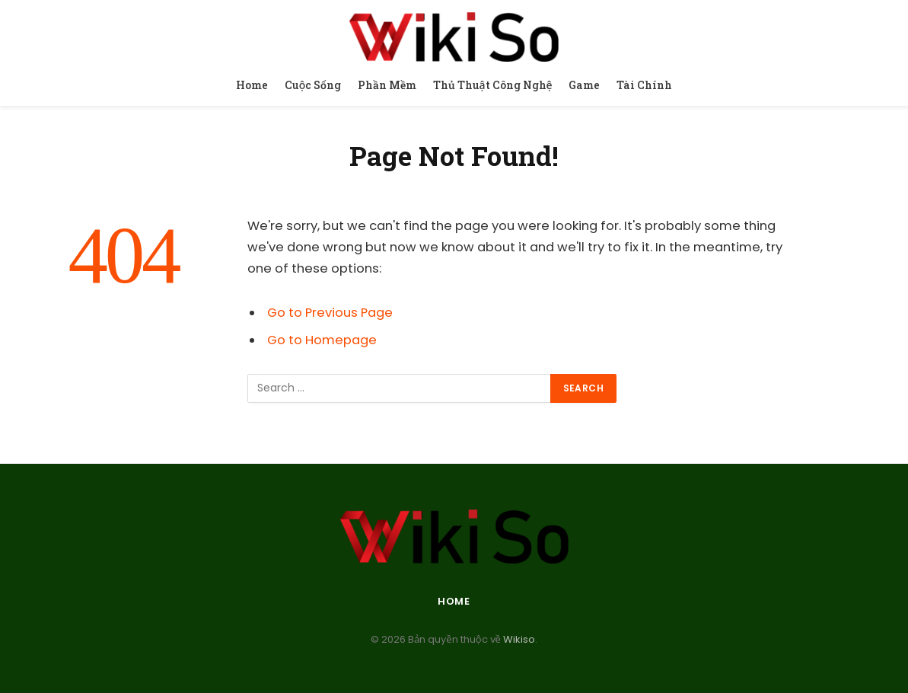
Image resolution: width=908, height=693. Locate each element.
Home (252, 85)
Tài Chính (644, 85)
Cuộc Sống (313, 85)
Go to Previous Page (330, 312)
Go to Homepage (322, 340)
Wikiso (518, 639)
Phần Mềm (387, 85)
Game (584, 85)
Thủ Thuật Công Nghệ (493, 85)
